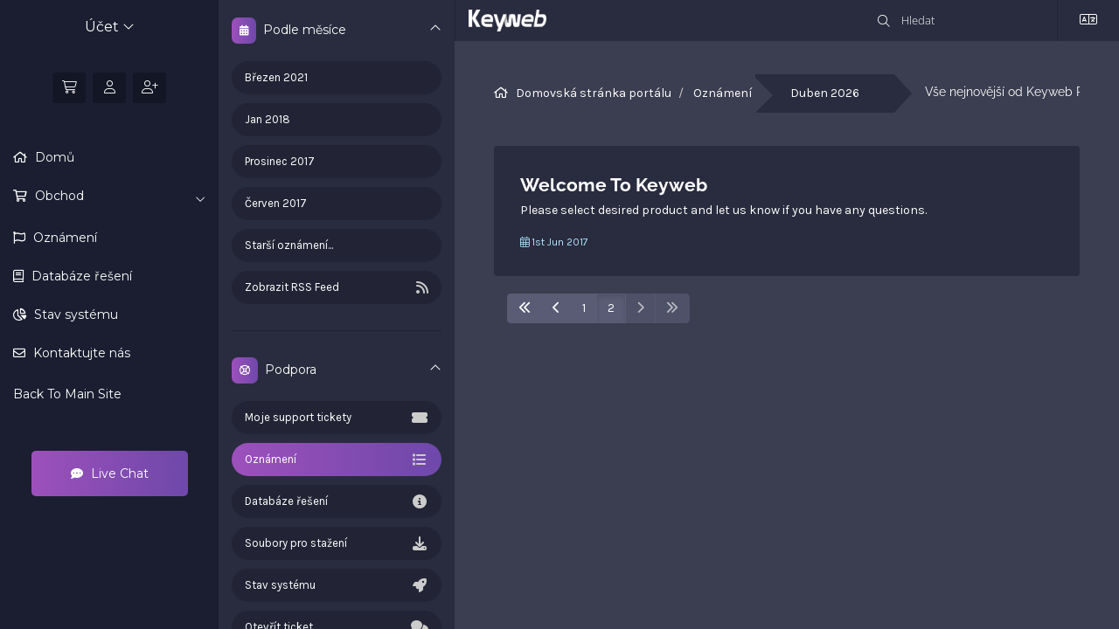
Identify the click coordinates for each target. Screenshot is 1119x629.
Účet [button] (110, 26)
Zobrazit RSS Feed (336, 287)
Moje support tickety (336, 417)
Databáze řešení (80, 276)
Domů (52, 157)
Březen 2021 (276, 77)
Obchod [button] (118, 196)
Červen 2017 (276, 203)
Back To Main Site (67, 394)
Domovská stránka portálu (593, 93)
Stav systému (74, 314)
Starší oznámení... (289, 245)
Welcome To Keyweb (613, 185)
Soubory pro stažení (336, 543)
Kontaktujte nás (80, 353)
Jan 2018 (267, 119)
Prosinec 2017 (280, 161)
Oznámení (63, 237)
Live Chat (110, 473)
